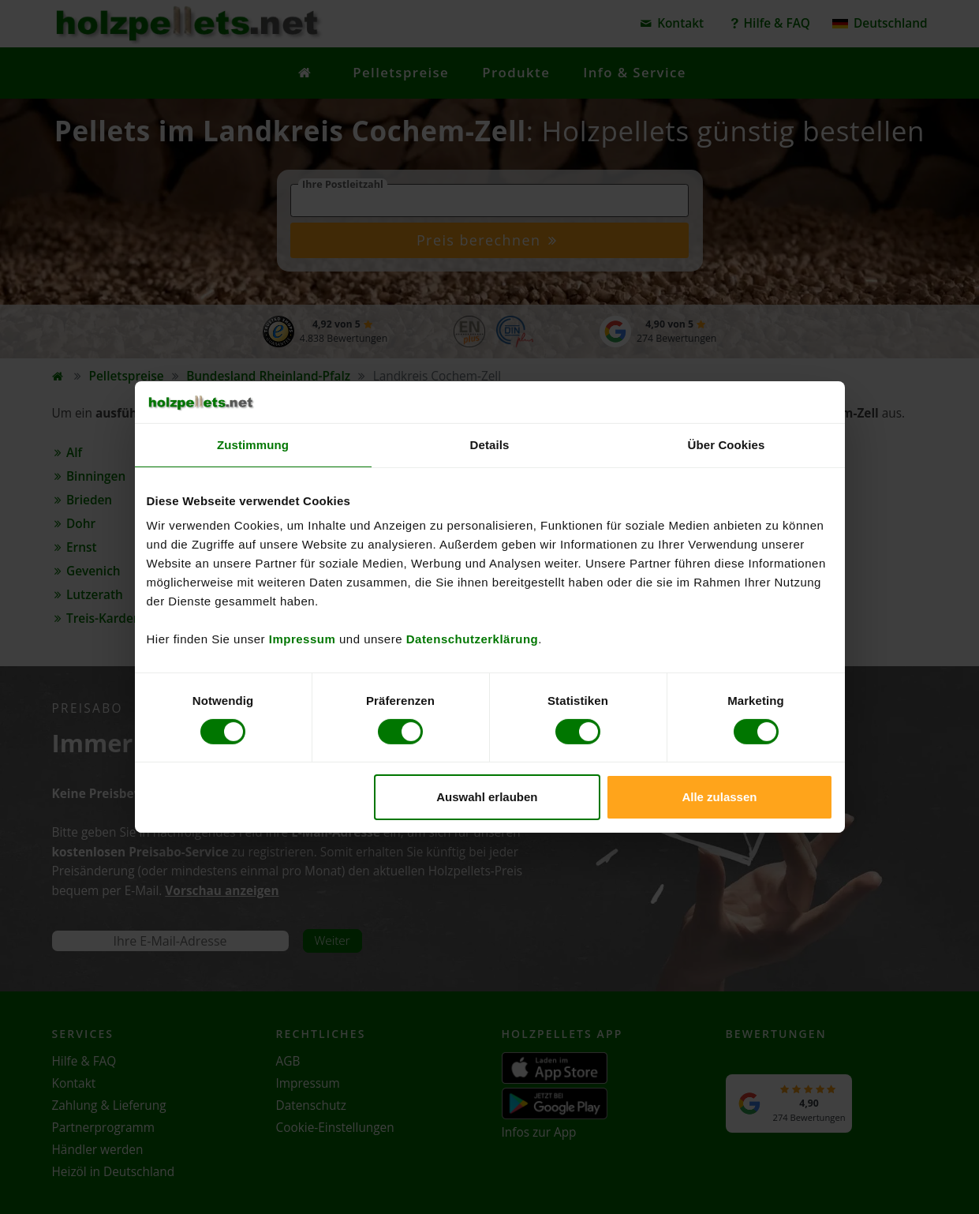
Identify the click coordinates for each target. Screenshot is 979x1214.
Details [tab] (490, 444)
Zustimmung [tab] (253, 444)
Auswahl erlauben (486, 797)
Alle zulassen (719, 797)
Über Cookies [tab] (726, 444)
